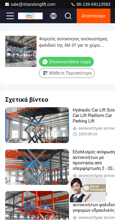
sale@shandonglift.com (30, 4)
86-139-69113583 (90, 4)
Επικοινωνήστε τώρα (66, 61)
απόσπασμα (93, 15)
